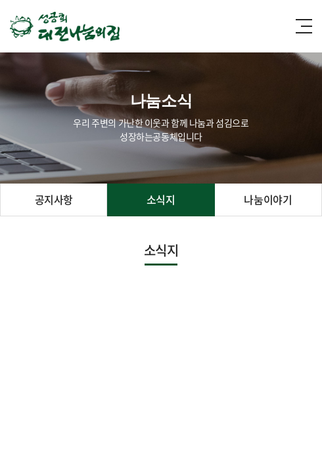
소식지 (161, 199)
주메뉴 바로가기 (0, 0)
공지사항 (54, 199)
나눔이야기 (268, 199)
